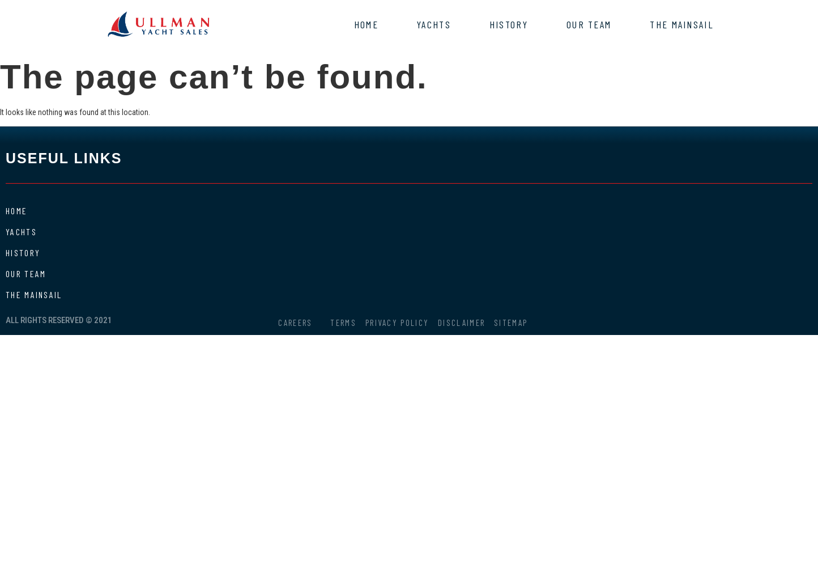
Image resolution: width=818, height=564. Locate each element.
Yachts (434, 24)
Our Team (588, 24)
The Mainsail (682, 24)
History (508, 24)
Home (366, 24)
